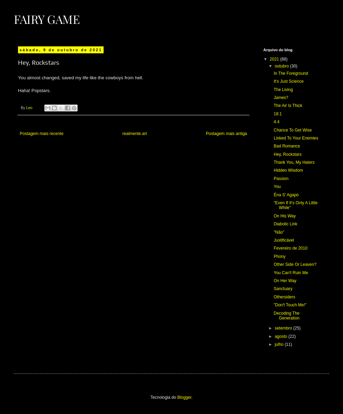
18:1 (278, 113)
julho (280, 344)
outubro (282, 66)
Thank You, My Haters (294, 162)
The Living (283, 89)
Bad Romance (287, 146)
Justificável (284, 240)
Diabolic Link (285, 224)
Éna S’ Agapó (286, 194)
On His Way (285, 216)
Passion (281, 178)
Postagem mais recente (41, 133)
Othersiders (284, 297)
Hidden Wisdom (288, 170)
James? (281, 97)
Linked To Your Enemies (296, 138)
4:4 (277, 121)
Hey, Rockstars (287, 154)
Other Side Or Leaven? (295, 264)
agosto (281, 336)
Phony (279, 256)
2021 (275, 59)
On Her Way (285, 280)
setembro (284, 328)
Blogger (184, 397)
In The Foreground (291, 73)
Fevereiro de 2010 (290, 248)
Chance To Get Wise (293, 130)
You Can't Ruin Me (291, 272)
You (277, 186)
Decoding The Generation (287, 316)
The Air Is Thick (288, 105)
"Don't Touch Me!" (290, 305)
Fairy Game (47, 19)
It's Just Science (289, 81)
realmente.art (134, 133)
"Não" (279, 232)
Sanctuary (283, 288)
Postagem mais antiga (226, 133)
